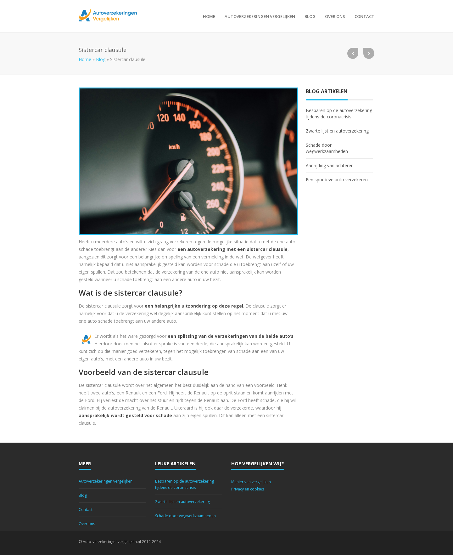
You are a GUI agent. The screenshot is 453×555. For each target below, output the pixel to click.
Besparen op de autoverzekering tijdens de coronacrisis (339, 113)
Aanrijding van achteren (330, 165)
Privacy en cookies (247, 489)
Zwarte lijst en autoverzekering (337, 131)
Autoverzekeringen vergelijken (260, 16)
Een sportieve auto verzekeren (337, 180)
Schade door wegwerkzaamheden (327, 148)
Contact (364, 16)
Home (209, 16)
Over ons (335, 16)
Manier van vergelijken (251, 481)
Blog (310, 16)
